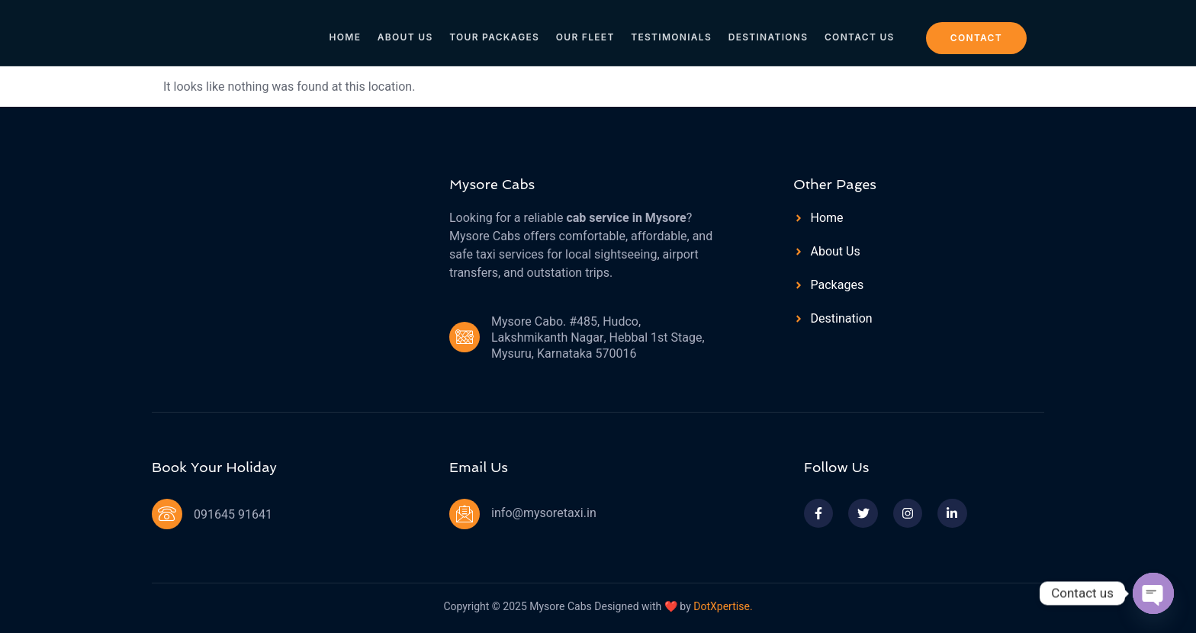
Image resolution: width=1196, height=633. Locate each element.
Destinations (766, 31)
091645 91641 (233, 515)
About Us (408, 31)
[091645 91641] (167, 514)
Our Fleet (586, 31)
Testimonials (670, 31)
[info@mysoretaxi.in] (464, 514)
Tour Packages (497, 31)
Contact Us (856, 31)
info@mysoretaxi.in (543, 513)
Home (349, 31)
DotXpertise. (722, 607)
